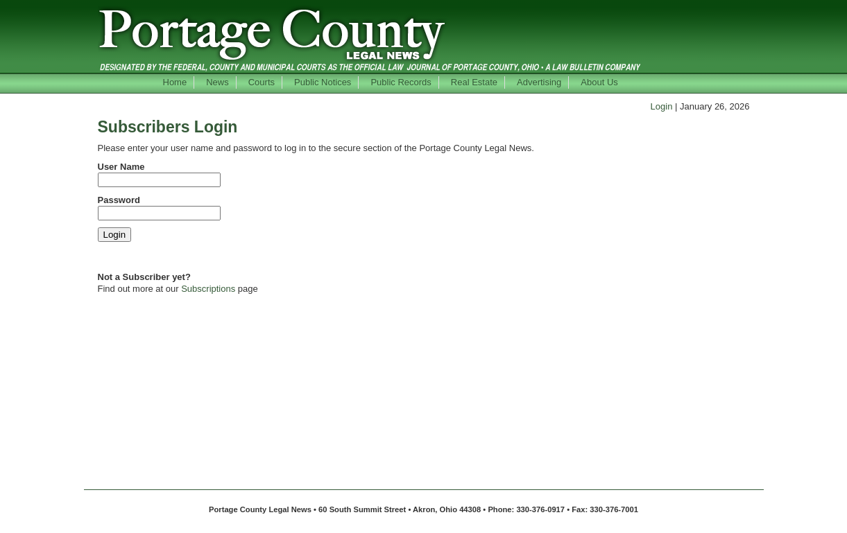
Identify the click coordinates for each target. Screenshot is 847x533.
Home (175, 82)
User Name (121, 166)
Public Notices (322, 82)
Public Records (400, 82)
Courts (261, 82)
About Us (599, 82)
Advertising (539, 82)
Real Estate (474, 82)
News (217, 82)
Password (119, 200)
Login (662, 106)
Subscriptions (208, 288)
